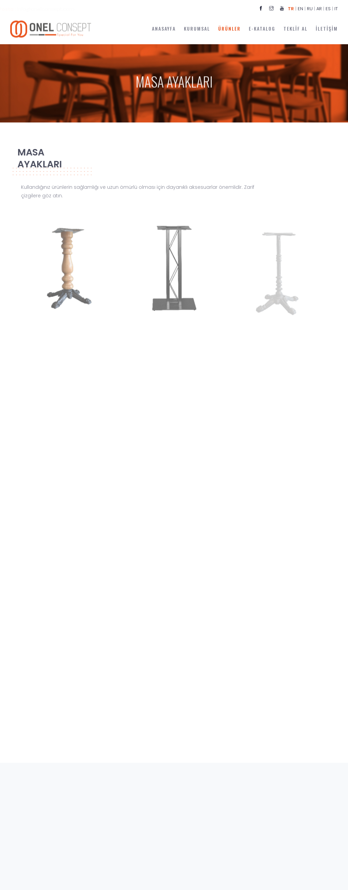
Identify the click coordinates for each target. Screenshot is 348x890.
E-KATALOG (262, 28)
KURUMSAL (197, 28)
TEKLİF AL (295, 28)
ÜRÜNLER (229, 28)
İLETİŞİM (327, 28)
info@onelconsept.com (60, 9)
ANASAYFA (164, 28)
